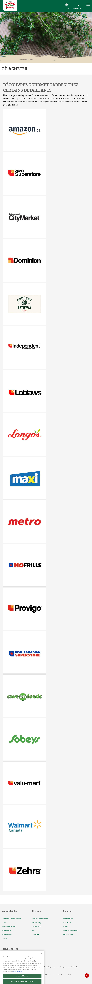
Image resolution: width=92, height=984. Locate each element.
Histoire (4, 922)
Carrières (4, 938)
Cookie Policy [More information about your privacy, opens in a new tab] (17, 975)
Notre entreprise (6, 930)
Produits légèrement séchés (40, 919)
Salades (65, 926)
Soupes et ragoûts (68, 934)
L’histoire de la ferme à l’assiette (11, 919)
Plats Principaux (68, 919)
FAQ (33, 930)
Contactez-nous (36, 926)
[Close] (41, 958)
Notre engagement (7, 934)
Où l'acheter (35, 934)
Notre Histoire (9, 912)
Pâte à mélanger (37, 922)
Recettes (68, 912)
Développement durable (8, 926)
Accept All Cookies (22, 980)
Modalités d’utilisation (52, 975)
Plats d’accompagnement (70, 930)
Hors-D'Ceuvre (67, 922)
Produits (36, 912)
